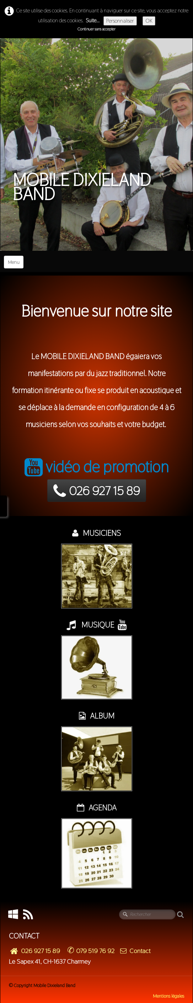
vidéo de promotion (97, 467)
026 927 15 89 (96, 491)
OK (148, 20)
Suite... (93, 20)
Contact (135, 951)
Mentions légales (168, 996)
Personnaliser (120, 20)
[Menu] (13, 262)
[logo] (96, 121)
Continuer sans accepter (96, 29)
